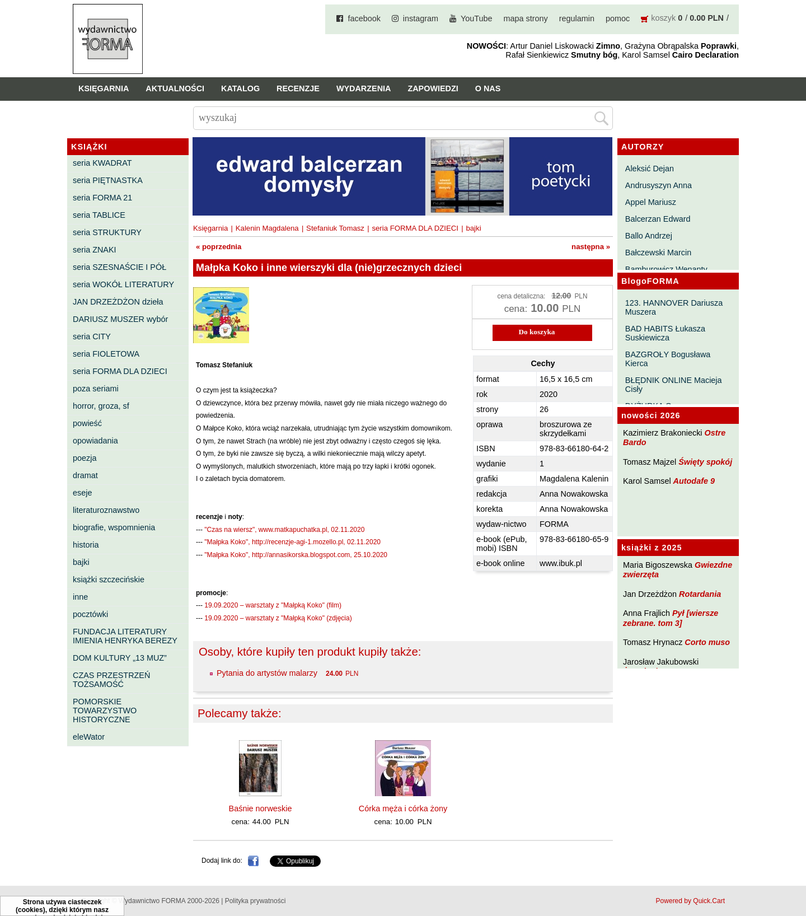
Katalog (240, 88)
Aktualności (175, 88)
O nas (488, 88)
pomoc (618, 18)
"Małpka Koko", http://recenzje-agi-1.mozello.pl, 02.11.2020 (292, 542)
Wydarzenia (363, 88)
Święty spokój (705, 461)
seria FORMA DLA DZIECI (120, 371)
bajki (81, 562)
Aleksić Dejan (649, 168)
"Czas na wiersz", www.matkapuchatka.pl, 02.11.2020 (284, 530)
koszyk (663, 17)
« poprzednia (218, 246)
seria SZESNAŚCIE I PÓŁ (119, 267)
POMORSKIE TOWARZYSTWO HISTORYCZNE (105, 710)
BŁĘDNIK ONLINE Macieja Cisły (673, 385)
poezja (84, 458)
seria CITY (92, 336)
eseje (82, 492)
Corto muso (707, 642)
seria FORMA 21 (102, 197)
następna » (590, 246)
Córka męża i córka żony (403, 808)
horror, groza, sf (101, 405)
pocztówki (90, 614)
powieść (87, 423)
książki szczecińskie (108, 579)
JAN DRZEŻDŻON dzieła (118, 301)
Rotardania (700, 594)
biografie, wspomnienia (114, 527)
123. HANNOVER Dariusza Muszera (674, 307)
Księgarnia (103, 88)
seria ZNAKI (94, 249)
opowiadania (95, 440)
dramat (85, 475)
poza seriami (96, 388)
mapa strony (526, 18)
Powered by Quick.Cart (690, 901)
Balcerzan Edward (658, 218)
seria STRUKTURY (107, 232)
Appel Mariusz (650, 202)
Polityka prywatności (255, 901)
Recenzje (298, 88)
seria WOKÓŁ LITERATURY (123, 284)
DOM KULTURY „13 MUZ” (120, 657)
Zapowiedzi (432, 88)
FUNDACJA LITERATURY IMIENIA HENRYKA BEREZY (125, 636)
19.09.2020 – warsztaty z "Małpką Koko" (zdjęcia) (278, 618)
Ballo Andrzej (648, 235)
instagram (420, 18)
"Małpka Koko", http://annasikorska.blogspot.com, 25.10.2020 (295, 555)
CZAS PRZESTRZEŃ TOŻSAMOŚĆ (111, 680)
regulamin (576, 18)
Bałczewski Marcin (658, 252)
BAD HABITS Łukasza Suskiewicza (665, 333)
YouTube (477, 18)
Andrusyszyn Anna (658, 185)
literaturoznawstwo (106, 510)
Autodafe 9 (694, 480)
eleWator (89, 736)
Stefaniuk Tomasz (335, 228)
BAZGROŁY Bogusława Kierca (668, 359)
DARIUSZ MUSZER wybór (120, 319)
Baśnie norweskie (260, 808)
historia (86, 544)
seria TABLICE (99, 215)
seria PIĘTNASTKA (108, 180)
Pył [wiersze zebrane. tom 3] (670, 618)
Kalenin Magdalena (267, 228)
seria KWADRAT (102, 162)
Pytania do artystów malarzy (267, 673)
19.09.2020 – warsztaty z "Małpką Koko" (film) (272, 605)
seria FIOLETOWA (106, 353)
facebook (364, 18)
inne (80, 596)
